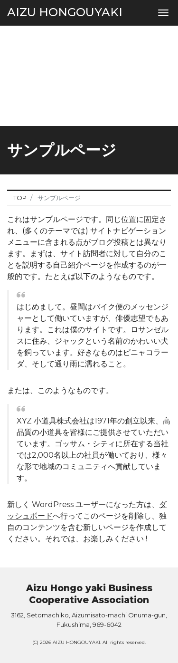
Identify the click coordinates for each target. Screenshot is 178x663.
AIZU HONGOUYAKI (64, 12)
